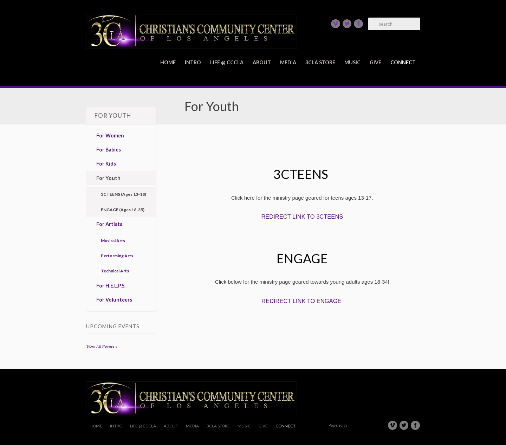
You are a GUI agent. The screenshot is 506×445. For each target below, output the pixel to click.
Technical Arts (115, 270)
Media (288, 62)
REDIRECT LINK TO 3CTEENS (302, 216)
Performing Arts (117, 255)
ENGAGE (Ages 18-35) (122, 209)
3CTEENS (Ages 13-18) (123, 194)
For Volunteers (114, 300)
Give (375, 62)
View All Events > (101, 347)
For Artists (109, 224)
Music (352, 62)
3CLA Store (320, 62)
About (262, 62)
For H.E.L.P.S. (110, 286)
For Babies (108, 150)
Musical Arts (113, 240)
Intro (193, 62)
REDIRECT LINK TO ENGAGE (301, 301)
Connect (403, 62)
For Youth (108, 178)
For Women (110, 135)
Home (168, 62)
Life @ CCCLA (227, 62)
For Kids (106, 164)
